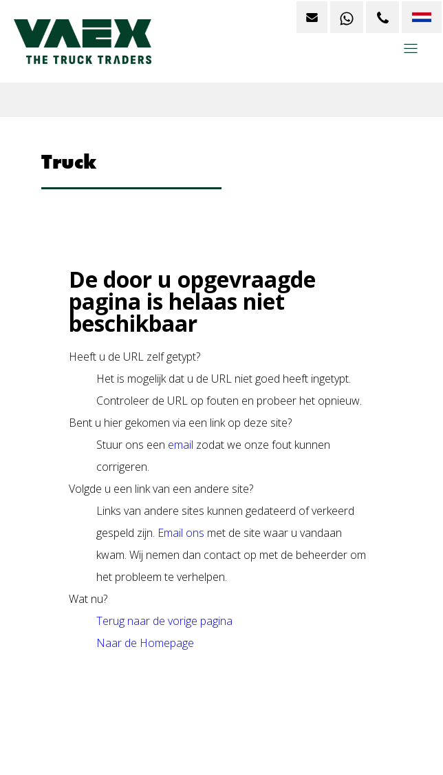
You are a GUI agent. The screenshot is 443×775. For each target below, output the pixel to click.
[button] (410, 53)
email (180, 444)
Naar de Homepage (145, 642)
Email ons (181, 532)
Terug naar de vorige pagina (164, 620)
